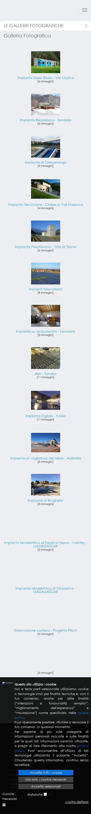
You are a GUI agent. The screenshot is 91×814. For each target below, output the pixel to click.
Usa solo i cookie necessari (45, 779)
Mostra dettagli (77, 802)
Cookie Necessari (9, 796)
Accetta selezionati (46, 786)
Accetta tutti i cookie (46, 773)
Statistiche (34, 795)
